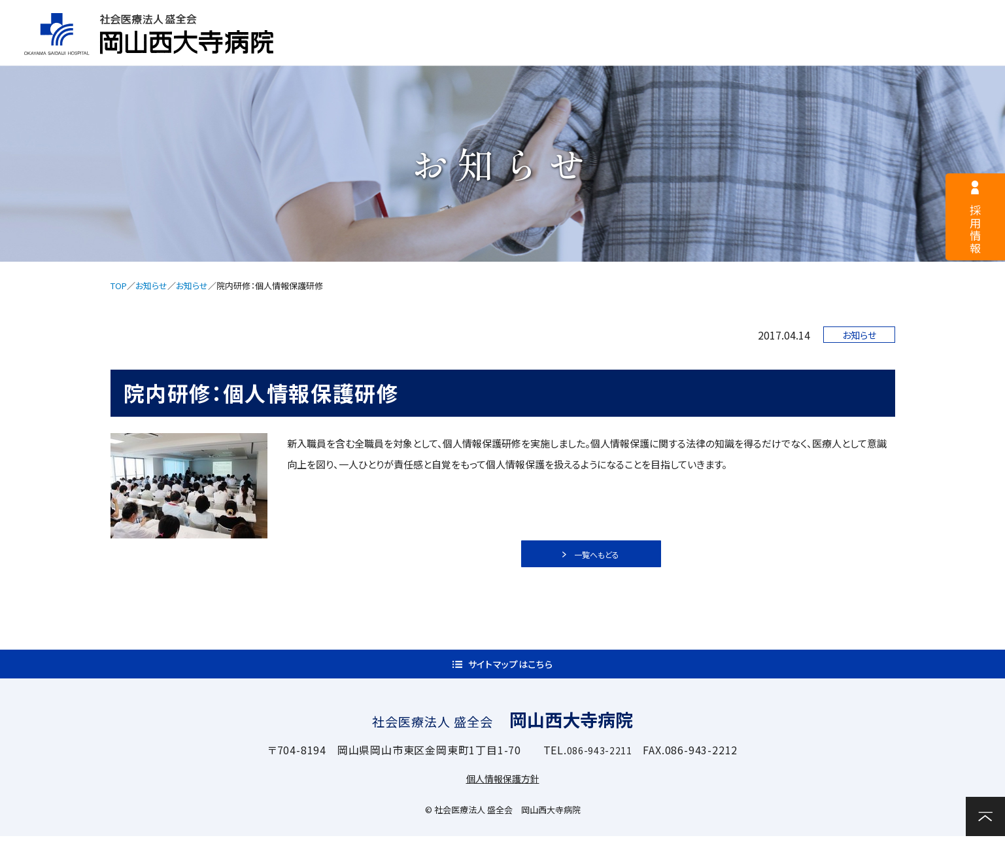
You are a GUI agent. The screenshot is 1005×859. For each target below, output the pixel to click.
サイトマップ (698, 17)
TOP (119, 285)
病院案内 (368, 50)
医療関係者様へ (564, 17)
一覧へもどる (598, 559)
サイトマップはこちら (510, 680)
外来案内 (489, 50)
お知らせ (151, 285)
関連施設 (853, 50)
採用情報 (435, 17)
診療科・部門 (731, 50)
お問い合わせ (959, 49)
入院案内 (610, 50)
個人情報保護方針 (503, 801)
